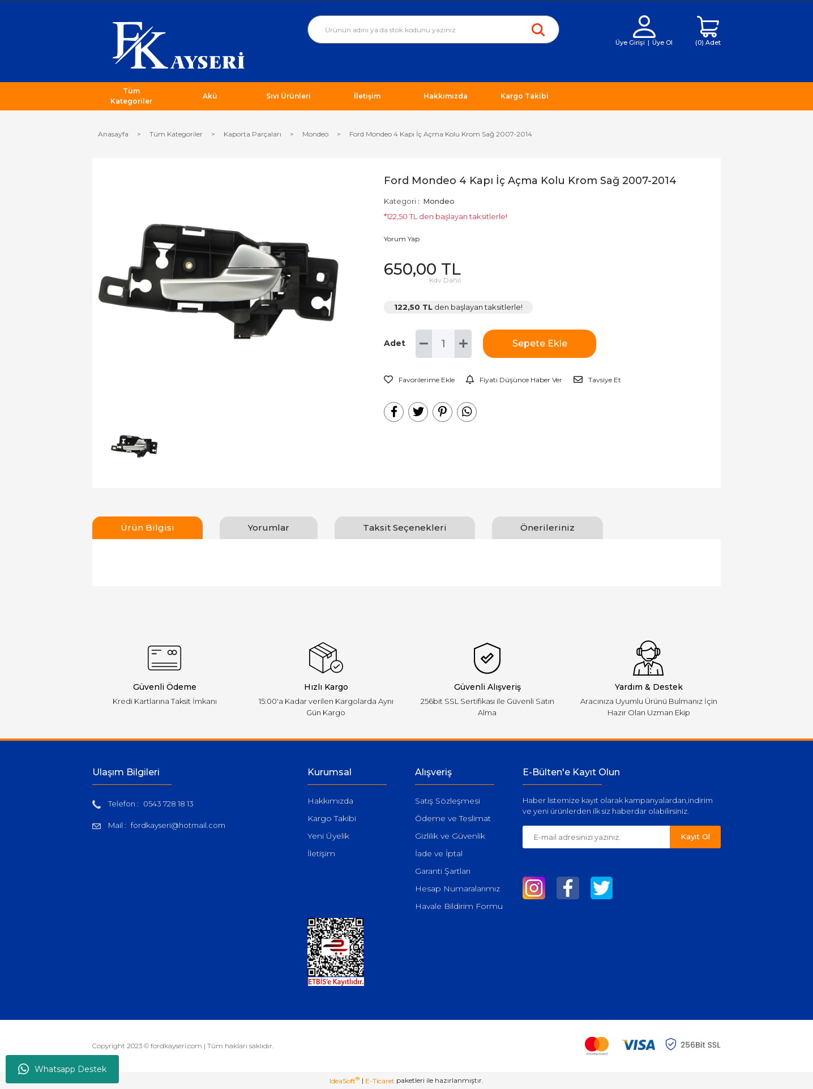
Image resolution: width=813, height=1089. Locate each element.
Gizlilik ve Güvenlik (450, 836)
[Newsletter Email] (596, 837)
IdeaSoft (345, 1080)
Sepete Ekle (539, 343)
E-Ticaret (380, 1081)
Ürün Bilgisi (147, 527)
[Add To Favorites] (419, 380)
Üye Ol (662, 42)
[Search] (433, 29)
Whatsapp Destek (62, 1069)
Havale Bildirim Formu (459, 906)
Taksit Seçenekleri (405, 527)
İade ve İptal (439, 853)
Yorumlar (268, 527)
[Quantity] (443, 344)
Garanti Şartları (442, 871)
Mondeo (439, 201)
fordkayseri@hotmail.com (178, 825)
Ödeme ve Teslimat (453, 818)
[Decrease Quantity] (424, 344)
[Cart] (708, 31)
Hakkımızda (330, 801)
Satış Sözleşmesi (447, 801)
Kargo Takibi (331, 818)
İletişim (321, 853)
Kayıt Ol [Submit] (695, 836)
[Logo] (178, 44)
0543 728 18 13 (168, 803)
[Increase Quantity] (463, 344)
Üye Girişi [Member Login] (630, 42)
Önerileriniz (547, 527)
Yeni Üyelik (328, 836)
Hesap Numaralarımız (457, 888)
